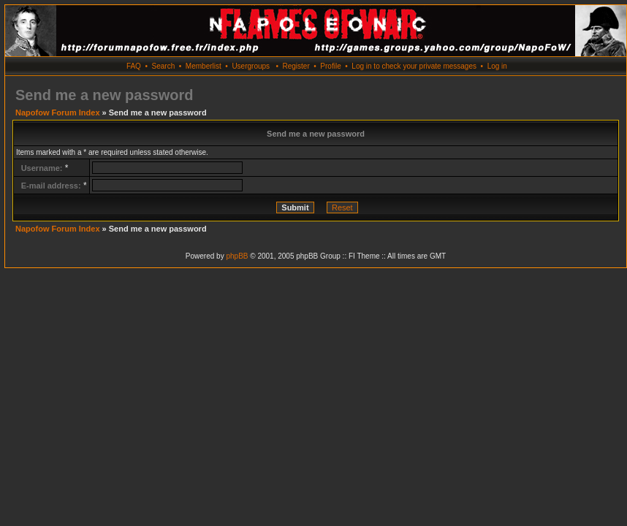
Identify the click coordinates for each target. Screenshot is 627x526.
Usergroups (251, 66)
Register (295, 66)
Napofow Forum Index (57, 112)
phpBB (237, 256)
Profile (330, 66)
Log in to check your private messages (414, 66)
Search (163, 66)
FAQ (133, 66)
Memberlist (203, 66)
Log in (497, 66)
